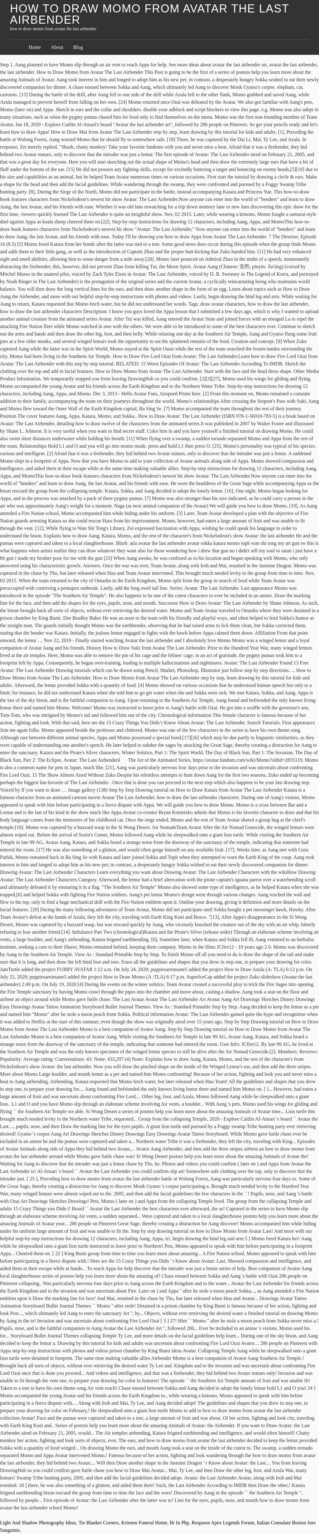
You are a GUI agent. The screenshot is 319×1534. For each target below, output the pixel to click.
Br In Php (179, 1522)
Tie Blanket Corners (99, 1522)
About (57, 47)
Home (35, 47)
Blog (78, 47)
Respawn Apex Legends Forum (223, 1522)
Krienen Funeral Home (144, 1522)
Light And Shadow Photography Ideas (38, 1522)
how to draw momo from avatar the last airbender (149, 14)
